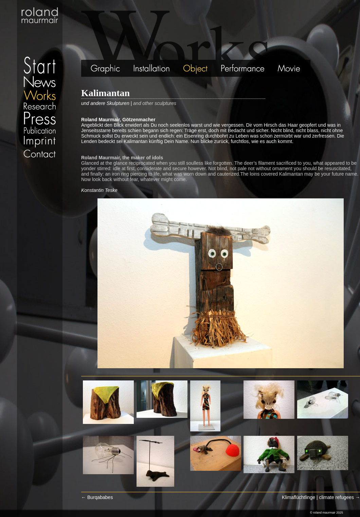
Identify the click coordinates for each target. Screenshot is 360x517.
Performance (243, 68)
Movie (291, 68)
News (39, 81)
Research (39, 106)
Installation (151, 68)
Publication (39, 130)
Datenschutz (39, 161)
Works (39, 94)
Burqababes (97, 497)
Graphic (97, 68)
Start (39, 37)
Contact (39, 153)
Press (39, 118)
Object (196, 68)
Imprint (39, 141)
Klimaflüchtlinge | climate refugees (321, 497)
